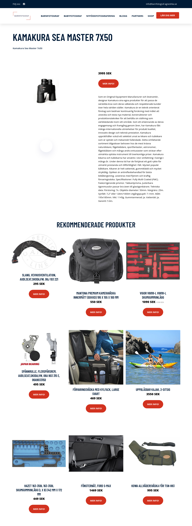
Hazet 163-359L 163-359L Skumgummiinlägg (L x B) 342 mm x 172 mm (39, 490)
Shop (151, 15)
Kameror (150, 60)
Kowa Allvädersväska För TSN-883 (153, 486)
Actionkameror (119, 60)
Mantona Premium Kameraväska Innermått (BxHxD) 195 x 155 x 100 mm (96, 295)
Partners (137, 15)
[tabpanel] (46, 91)
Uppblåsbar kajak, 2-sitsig (153, 389)
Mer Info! (108, 83)
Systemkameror (136, 60)
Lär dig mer (167, 15)
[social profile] (24, 4)
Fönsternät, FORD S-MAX (96, 486)
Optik (159, 60)
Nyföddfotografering (100, 15)
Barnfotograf (50, 15)
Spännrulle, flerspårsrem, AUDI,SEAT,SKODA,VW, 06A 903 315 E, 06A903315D (39, 375)
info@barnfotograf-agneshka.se (161, 4)
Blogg (123, 15)
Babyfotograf (73, 15)
